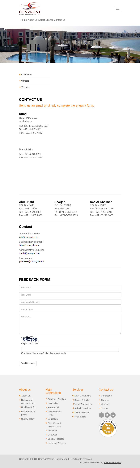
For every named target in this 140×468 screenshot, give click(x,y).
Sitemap (105, 408)
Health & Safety (29, 407)
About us (32, 20)
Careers (25, 81)
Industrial (52, 430)
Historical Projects (57, 443)
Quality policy (27, 419)
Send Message (28, 363)
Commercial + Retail (55, 413)
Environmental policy (28, 413)
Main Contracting (83, 395)
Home (24, 20)
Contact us (59, 20)
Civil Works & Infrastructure (54, 425)
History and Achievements (28, 401)
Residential (53, 407)
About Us (25, 395)
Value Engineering (83, 404)
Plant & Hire (80, 416)
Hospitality (53, 403)
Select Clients (45, 20)
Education (53, 419)
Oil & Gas (52, 434)
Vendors (25, 87)
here (52, 353)
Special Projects (56, 439)
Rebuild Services (83, 408)
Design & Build (82, 400)
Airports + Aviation (57, 399)
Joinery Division (82, 412)
